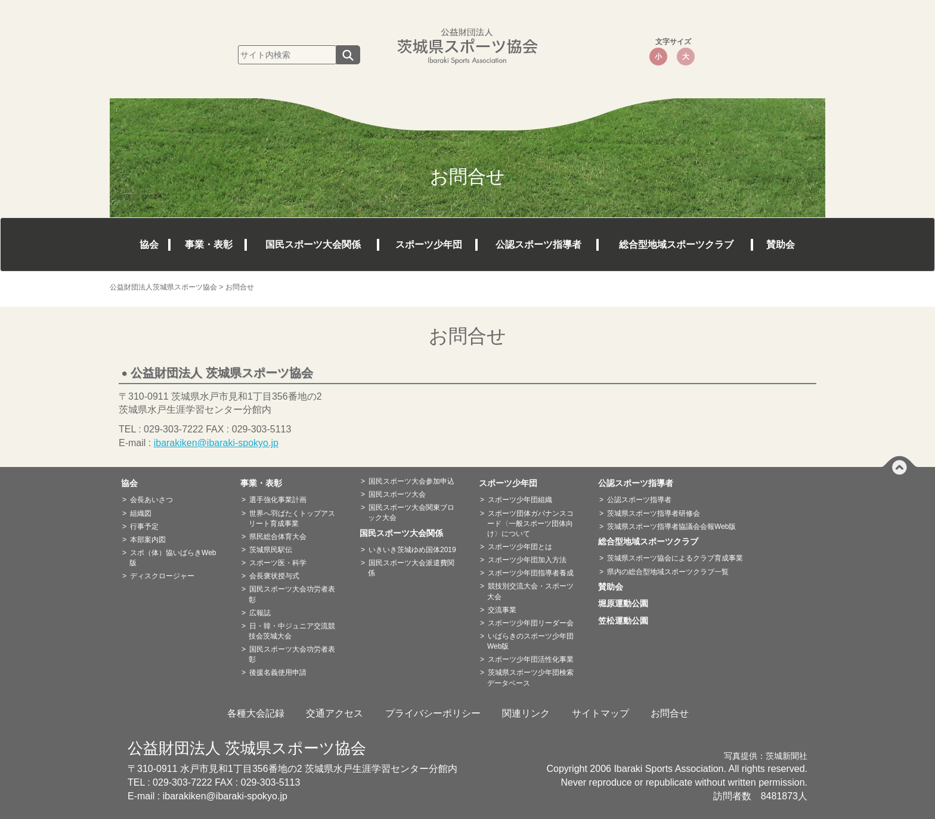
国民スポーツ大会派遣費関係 (411, 568)
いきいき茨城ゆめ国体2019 (412, 550)
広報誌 (260, 613)
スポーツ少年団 (428, 244)
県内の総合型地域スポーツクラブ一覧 (668, 572)
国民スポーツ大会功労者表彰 (292, 594)
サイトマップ (600, 713)
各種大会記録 (255, 713)
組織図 (140, 513)
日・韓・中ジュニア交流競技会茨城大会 (292, 631)
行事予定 (144, 526)
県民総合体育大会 (277, 536)
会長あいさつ (151, 500)
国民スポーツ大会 (397, 494)
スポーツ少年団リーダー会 (531, 623)
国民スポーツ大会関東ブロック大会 (411, 512)
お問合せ (670, 713)
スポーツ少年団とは (520, 547)
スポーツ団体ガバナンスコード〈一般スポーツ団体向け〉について (530, 523)
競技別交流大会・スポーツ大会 (530, 591)
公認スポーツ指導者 (538, 244)
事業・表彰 (209, 244)
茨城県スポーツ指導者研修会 (653, 513)
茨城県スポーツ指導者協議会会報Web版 (671, 526)
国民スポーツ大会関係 (313, 244)
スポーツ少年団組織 (520, 500)
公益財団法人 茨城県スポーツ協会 (247, 748)
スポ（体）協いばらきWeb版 (172, 558)
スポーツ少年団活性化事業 (531, 659)
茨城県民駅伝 (270, 550)
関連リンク (526, 713)
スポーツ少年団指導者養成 (531, 573)
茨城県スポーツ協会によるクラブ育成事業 (675, 558)
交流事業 (502, 610)
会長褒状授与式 (274, 576)
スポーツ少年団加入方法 (527, 560)
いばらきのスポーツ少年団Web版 (530, 641)
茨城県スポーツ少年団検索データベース (530, 677)
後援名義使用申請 (277, 672)
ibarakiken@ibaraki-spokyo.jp (216, 443)
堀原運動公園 (627, 603)
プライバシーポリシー (433, 713)
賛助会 (780, 244)
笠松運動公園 (627, 620)
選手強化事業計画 (277, 500)
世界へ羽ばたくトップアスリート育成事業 (292, 518)
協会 (149, 244)
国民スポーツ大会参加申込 (411, 481)
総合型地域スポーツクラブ (676, 244)
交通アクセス (334, 713)
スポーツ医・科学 (277, 563)
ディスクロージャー (162, 576)
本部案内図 (148, 539)
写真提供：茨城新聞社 (765, 756)
